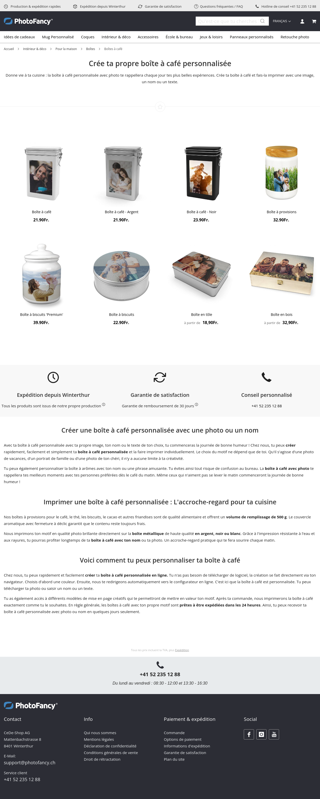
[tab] (160, 37)
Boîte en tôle (201, 314)
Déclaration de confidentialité (110, 745)
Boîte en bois (281, 314)
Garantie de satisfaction (160, 6)
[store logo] (28, 21)
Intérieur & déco (34, 49)
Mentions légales (99, 739)
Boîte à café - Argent (121, 211)
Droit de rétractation (102, 759)
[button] (282, 21)
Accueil (9, 49)
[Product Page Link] (41, 172)
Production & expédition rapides (32, 6)
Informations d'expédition (187, 745)
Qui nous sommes (100, 732)
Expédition (182, 650)
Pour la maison (66, 49)
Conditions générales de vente (111, 752)
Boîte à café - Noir (201, 211)
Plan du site (174, 759)
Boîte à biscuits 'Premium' (41, 314)
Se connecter (302, 21)
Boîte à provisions (281, 211)
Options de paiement (183, 739)
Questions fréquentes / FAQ (218, 6)
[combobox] (229, 21)
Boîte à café (41, 211)
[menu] (160, 37)
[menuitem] (21, 37)
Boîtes (90, 49)
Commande (174, 732)
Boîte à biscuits (121, 314)
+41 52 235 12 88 (303, 6)
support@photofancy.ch (30, 762)
